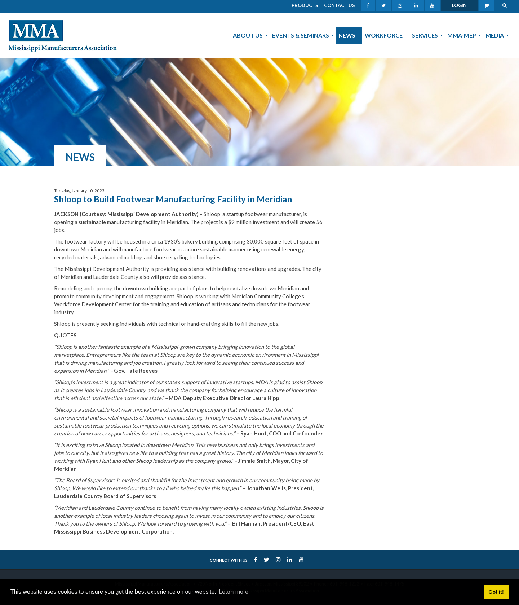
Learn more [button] (233, 592)
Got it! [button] (496, 592)
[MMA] (63, 35)
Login (459, 5)
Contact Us (339, 5)
